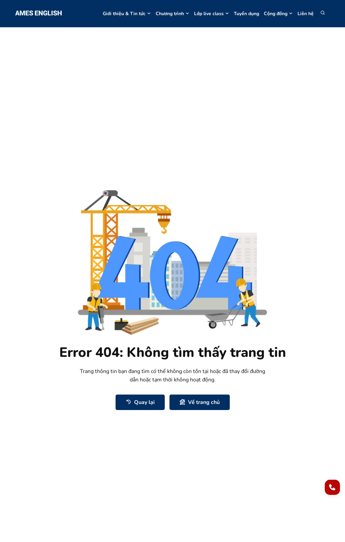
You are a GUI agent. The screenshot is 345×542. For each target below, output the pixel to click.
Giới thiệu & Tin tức (127, 13)
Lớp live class (211, 13)
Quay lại (140, 402)
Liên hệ (305, 13)
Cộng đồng (278, 13)
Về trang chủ (200, 402)
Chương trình (172, 13)
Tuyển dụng (246, 13)
